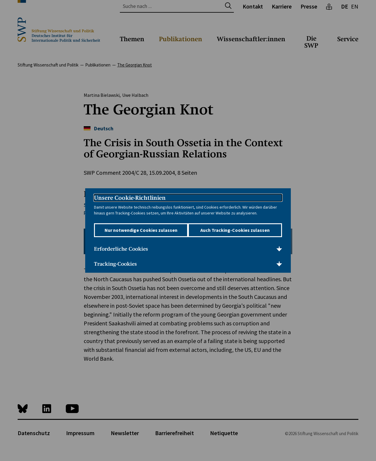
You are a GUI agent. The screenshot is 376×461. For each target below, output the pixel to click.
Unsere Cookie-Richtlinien (130, 193)
